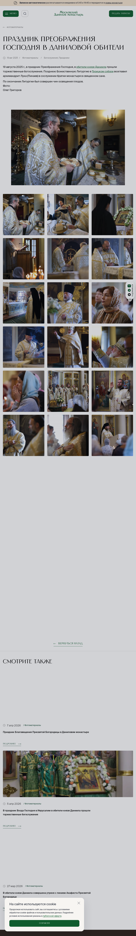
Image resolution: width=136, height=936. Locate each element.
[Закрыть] (78, 903)
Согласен (44, 923)
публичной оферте (52, 916)
